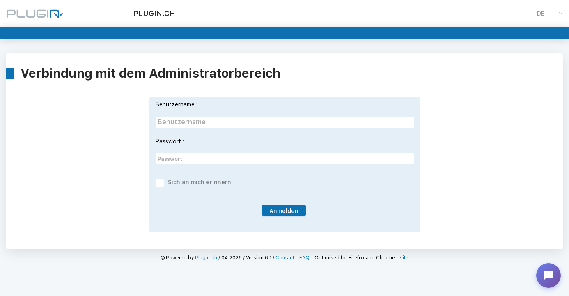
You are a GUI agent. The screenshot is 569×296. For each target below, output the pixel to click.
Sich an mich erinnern (199, 182)
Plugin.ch (206, 258)
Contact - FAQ (292, 258)
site (404, 258)
